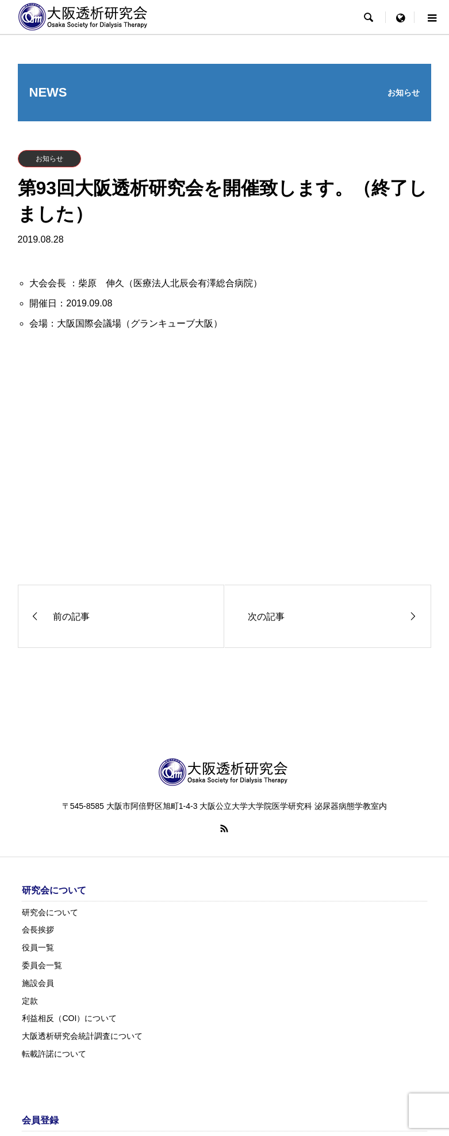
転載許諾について (54, 1053)
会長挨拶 (38, 929)
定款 (30, 1000)
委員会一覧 (42, 965)
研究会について (50, 912)
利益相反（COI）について (69, 1018)
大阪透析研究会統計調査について (82, 1036)
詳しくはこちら (393, 552)
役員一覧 (38, 947)
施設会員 (38, 983)
